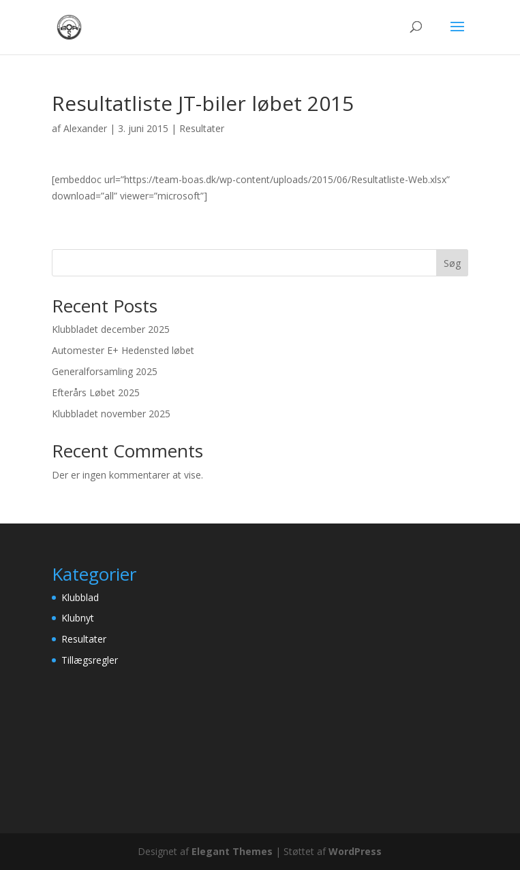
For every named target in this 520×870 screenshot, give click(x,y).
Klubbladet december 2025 (111, 329)
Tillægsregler (89, 660)
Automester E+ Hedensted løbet (123, 350)
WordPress (355, 851)
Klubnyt (77, 617)
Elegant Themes (232, 851)
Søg (452, 263)
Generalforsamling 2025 (104, 371)
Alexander (85, 128)
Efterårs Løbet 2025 (96, 392)
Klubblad (80, 597)
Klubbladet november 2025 (111, 413)
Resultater (201, 128)
